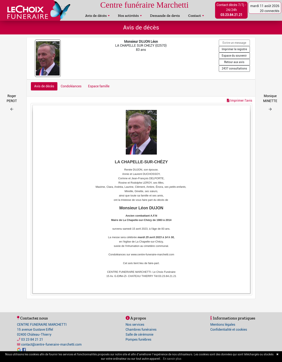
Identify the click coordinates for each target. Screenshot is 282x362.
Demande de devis (165, 15)
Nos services (135, 325)
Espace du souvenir (234, 55)
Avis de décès (97, 15)
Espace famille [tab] (98, 86)
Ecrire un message (234, 42)
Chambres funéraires (141, 330)
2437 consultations (234, 68)
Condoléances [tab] (71, 86)
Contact (196, 15)
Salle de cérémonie (139, 334)
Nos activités (130, 15)
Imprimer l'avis (239, 100)
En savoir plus (172, 358)
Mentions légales (222, 325)
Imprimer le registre (234, 49)
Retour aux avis (234, 62)
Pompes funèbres (138, 339)
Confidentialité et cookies (228, 330)
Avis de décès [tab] (44, 86)
